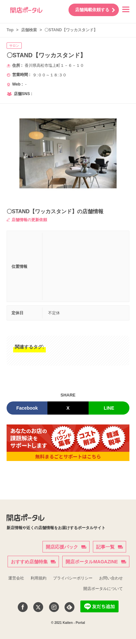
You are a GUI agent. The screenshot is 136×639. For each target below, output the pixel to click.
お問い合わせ (111, 578)
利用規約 (38, 578)
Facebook (27, 408)
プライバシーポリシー (73, 578)
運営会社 (16, 578)
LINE (109, 408)
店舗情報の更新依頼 (27, 219)
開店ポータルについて (103, 588)
